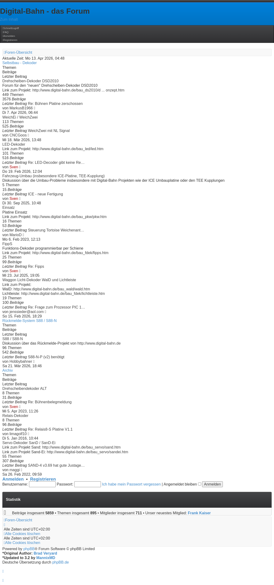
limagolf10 (18, 434)
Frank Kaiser (199, 513)
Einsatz (8, 208)
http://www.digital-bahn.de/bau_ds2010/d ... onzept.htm (78, 90)
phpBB (29, 549)
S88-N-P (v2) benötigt (46, 357)
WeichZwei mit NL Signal (49, 131)
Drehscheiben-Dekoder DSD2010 (30, 81)
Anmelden (13, 479)
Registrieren (43, 479)
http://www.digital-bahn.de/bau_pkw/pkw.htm (69, 217)
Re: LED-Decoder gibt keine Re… (56, 163)
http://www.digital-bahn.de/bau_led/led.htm (68, 149)
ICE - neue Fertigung (45, 194)
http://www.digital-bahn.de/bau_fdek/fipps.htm (70, 253)
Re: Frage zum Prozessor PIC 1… (56, 307)
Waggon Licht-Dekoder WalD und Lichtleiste (39, 280)
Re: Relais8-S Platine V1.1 (50, 429)
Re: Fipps (36, 266)
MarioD (15, 235)
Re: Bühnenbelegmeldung (50, 402)
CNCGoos (18, 135)
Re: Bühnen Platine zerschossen (55, 104)
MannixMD (45, 558)
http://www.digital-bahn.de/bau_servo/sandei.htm (87, 452)
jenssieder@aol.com (26, 312)
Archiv (7, 370)
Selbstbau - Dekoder (19, 63)
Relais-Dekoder (15, 416)
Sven (13, 167)
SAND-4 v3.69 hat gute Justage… (56, 465)
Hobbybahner (20, 361)
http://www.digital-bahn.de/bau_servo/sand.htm (81, 447)
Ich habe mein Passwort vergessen (131, 484)
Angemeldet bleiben (182, 484)
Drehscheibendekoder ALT (24, 389)
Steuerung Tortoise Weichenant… (56, 230)
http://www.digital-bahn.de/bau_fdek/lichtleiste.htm (63, 294)
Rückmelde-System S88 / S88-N (29, 321)
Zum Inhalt (9, 19)
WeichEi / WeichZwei (20, 117)
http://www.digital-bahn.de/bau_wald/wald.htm (51, 289)
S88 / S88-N (12, 339)
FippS (7, 244)
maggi (14, 470)
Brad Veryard (45, 553)
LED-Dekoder (13, 144)
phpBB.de (60, 562)
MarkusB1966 (21, 108)
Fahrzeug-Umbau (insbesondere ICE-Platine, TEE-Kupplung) (53, 176)
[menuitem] (5, 32)
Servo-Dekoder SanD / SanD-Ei (28, 443)
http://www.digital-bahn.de (98, 343)
